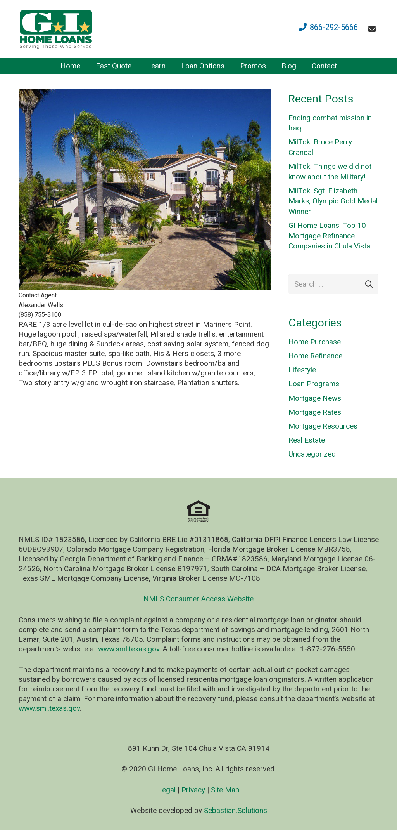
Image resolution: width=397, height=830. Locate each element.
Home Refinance (315, 355)
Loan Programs (313, 383)
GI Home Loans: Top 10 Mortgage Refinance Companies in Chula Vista (329, 235)
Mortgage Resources (322, 426)
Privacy (193, 789)
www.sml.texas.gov (128, 648)
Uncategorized (312, 454)
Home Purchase (314, 341)
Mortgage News (314, 398)
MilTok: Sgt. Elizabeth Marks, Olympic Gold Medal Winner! (333, 201)
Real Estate (306, 440)
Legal (167, 789)
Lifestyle (302, 369)
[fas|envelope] (373, 28)
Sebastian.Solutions (235, 810)
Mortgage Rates (314, 412)
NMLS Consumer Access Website (198, 598)
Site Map (225, 789)
